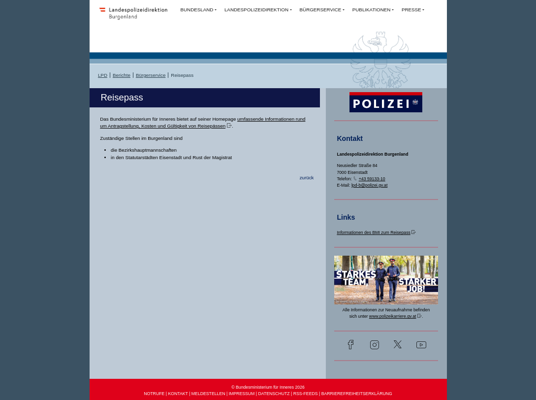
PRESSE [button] (411, 9)
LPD (102, 75)
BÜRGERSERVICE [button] (321, 9)
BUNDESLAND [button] (196, 9)
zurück (307, 177)
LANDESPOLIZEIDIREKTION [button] (256, 9)
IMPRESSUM (242, 393)
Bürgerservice (150, 75)
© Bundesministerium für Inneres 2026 (268, 387)
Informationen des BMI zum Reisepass (373, 232)
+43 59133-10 (372, 178)
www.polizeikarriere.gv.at (392, 316)
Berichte (121, 75)
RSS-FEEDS (305, 393)
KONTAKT (178, 393)
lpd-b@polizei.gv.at (369, 185)
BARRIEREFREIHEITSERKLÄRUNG (356, 393)
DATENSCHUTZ (273, 393)
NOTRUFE (154, 393)
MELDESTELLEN (208, 393)
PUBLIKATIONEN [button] (371, 9)
